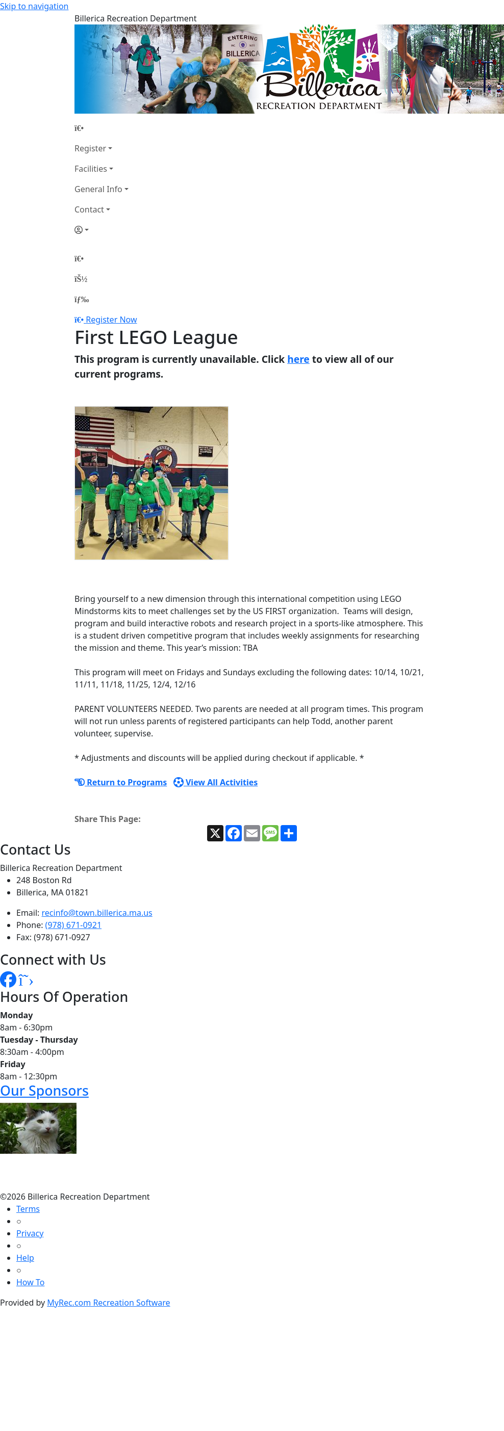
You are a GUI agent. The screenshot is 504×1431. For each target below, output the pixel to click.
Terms (28, 1208)
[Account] (101, 230)
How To (30, 1282)
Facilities (90, 168)
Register (90, 148)
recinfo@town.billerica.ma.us (97, 912)
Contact (89, 209)
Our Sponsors (44, 1090)
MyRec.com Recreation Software (108, 1302)
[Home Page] (101, 128)
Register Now (111, 319)
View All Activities (215, 782)
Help (25, 1257)
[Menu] (81, 299)
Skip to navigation (34, 6)
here (298, 359)
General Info (98, 189)
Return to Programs (120, 782)
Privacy (29, 1233)
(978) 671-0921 (73, 925)
